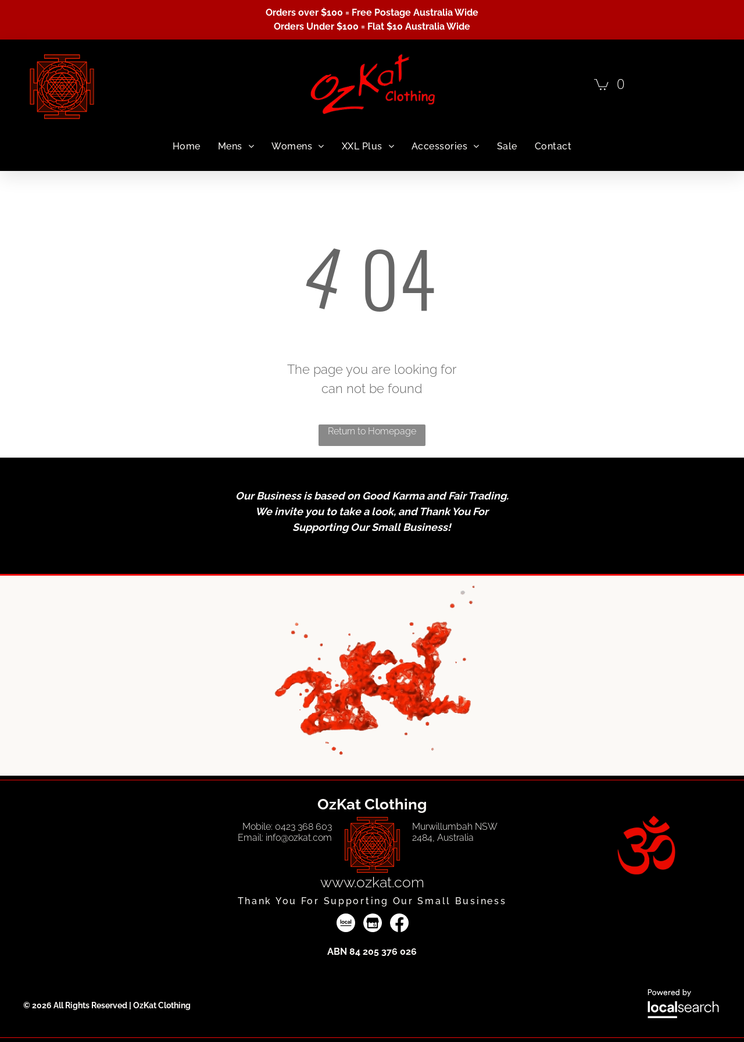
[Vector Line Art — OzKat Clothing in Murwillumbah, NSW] (372, 845)
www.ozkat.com (372, 882)
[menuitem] (186, 146)
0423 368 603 (303, 826)
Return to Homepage (372, 431)
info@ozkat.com (299, 837)
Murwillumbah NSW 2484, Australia (454, 832)
